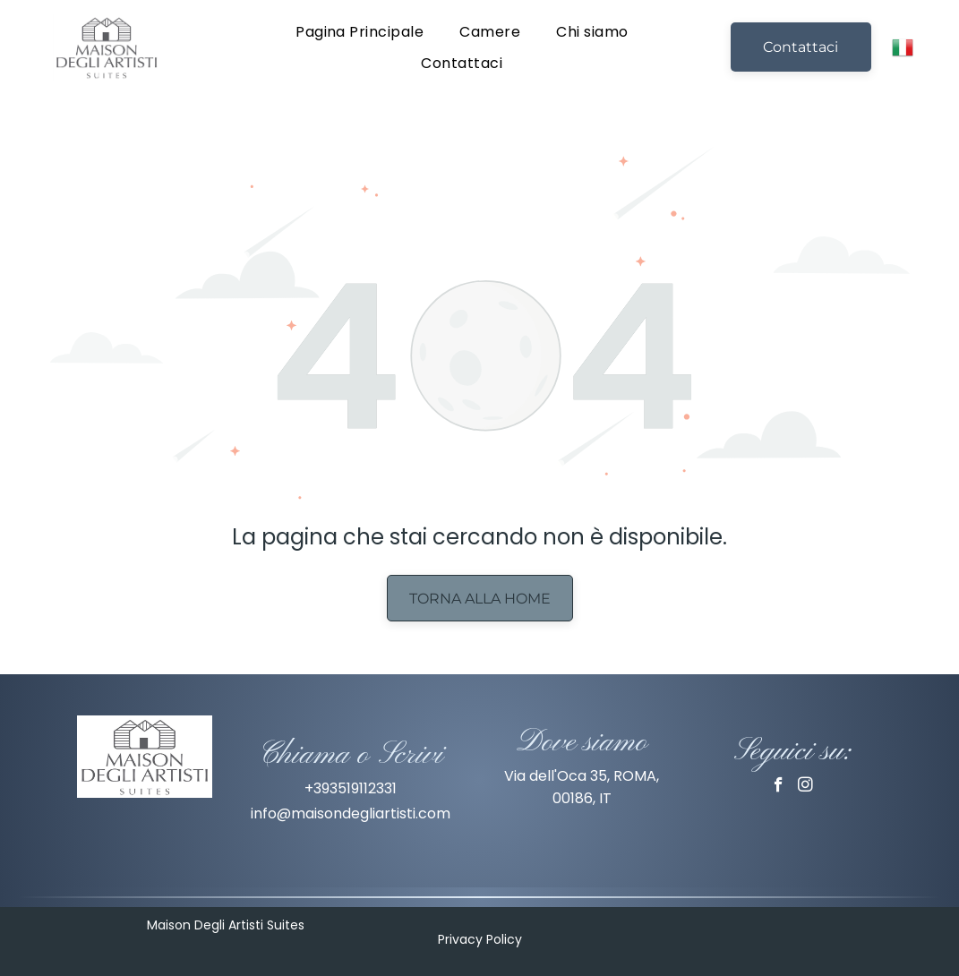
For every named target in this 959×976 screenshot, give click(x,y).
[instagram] (805, 787)
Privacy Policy (480, 939)
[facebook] (778, 787)
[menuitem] (359, 31)
